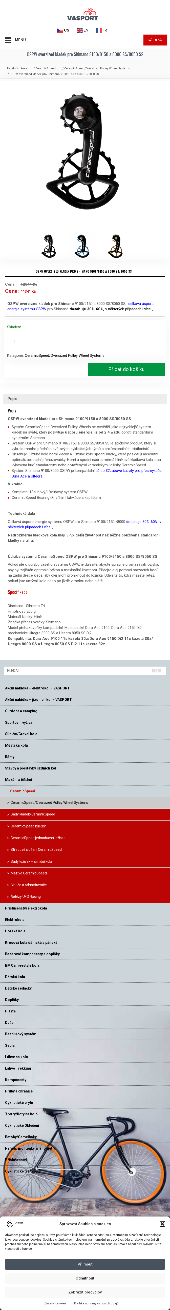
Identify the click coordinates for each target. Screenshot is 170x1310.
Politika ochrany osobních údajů (96, 1303)
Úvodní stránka (17, 68)
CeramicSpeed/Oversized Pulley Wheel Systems (97, 68)
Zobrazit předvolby (85, 1292)
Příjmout (85, 1264)
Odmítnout (85, 1278)
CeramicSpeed (45, 68)
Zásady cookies (55, 1303)
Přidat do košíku (126, 369)
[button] (162, 1223)
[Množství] (16, 341)
